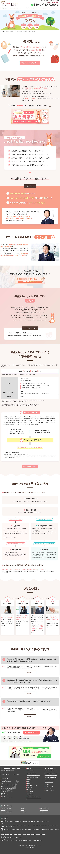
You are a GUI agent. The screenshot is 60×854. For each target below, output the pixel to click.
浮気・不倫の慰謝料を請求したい (51, 770)
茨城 (10, 784)
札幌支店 (2, 821)
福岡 (1, 797)
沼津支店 (26, 829)
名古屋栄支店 (8, 829)
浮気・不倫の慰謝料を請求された (51, 773)
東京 (1, 784)
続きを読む (29, 672)
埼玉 (6, 784)
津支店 (35, 829)
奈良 (7, 791)
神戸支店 (24, 834)
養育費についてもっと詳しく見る (29, 63)
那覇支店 (39, 840)
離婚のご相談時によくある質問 (33, 777)
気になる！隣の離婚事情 (31, 773)
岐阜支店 (30, 829)
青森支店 (29, 821)
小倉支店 (6, 840)
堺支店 (11, 834)
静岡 (3, 788)
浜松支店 (22, 829)
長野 (11, 788)
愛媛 (7, 794)
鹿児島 (10, 797)
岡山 (3, 794)
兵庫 (5, 791)
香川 (5, 794)
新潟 (9, 788)
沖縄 (12, 797)
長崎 (3, 797)
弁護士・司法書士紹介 (49, 782)
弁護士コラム (29, 781)
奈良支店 (32, 834)
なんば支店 (7, 834)
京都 (3, 791)
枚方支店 (15, 834)
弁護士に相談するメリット (32, 785)
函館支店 (10, 821)
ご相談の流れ (27, 8)
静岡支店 (17, 829)
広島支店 (2, 837)
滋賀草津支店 (38, 834)
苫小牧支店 (20, 821)
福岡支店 (2, 840)
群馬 (14, 784)
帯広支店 (24, 821)
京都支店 (19, 834)
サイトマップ (38, 845)
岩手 (6, 781)
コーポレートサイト (48, 786)
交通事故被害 (23, 808)
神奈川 (4, 784)
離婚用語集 (29, 779)
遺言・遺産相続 (23, 811)
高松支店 (15, 837)
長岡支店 (43, 829)
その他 (41, 811)
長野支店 (47, 829)
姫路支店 (28, 834)
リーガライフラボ (48, 788)
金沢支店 (56, 829)
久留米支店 (11, 840)
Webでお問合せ (30, 793)
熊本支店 (25, 840)
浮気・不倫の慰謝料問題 (15, 8)
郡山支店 (46, 821)
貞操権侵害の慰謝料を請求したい (51, 775)
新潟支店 (38, 829)
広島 (1, 794)
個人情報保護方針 (31, 845)
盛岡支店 (38, 821)
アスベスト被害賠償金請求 (6, 811)
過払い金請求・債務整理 (5, 808)
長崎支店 (16, 840)
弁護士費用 (43, 8)
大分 (7, 797)
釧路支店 (15, 821)
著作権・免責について (23, 845)
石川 (13, 788)
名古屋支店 (2, 829)
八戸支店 (33, 821)
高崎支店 (11, 826)
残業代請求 (3, 810)
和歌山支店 (43, 834)
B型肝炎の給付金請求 (44, 810)
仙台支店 (42, 821)
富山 (15, 788)
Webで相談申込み (32, 732)
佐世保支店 (21, 840)
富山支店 (2, 830)
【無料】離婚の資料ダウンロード (33, 795)
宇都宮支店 (7, 826)
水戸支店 (2, 826)
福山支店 (6, 837)
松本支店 (51, 829)
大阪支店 (2, 834)
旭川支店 (6, 821)
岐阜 (5, 788)
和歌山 (12, 791)
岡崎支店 (13, 829)
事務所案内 (47, 784)
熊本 (5, 797)
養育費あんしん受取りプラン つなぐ (33, 775)
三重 (7, 788)
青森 (4, 781)
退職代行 (22, 810)
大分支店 (30, 840)
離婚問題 (4, 8)
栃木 (12, 784)
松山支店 (19, 837)
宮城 (8, 781)
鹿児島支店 (35, 840)
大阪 (1, 791)
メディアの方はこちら (49, 790)
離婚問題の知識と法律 (31, 770)
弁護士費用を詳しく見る (29, 466)
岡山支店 (10, 837)
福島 (10, 781)
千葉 (8, 784)
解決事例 (35, 8)
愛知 (1, 788)
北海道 (2, 781)
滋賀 (9, 791)
